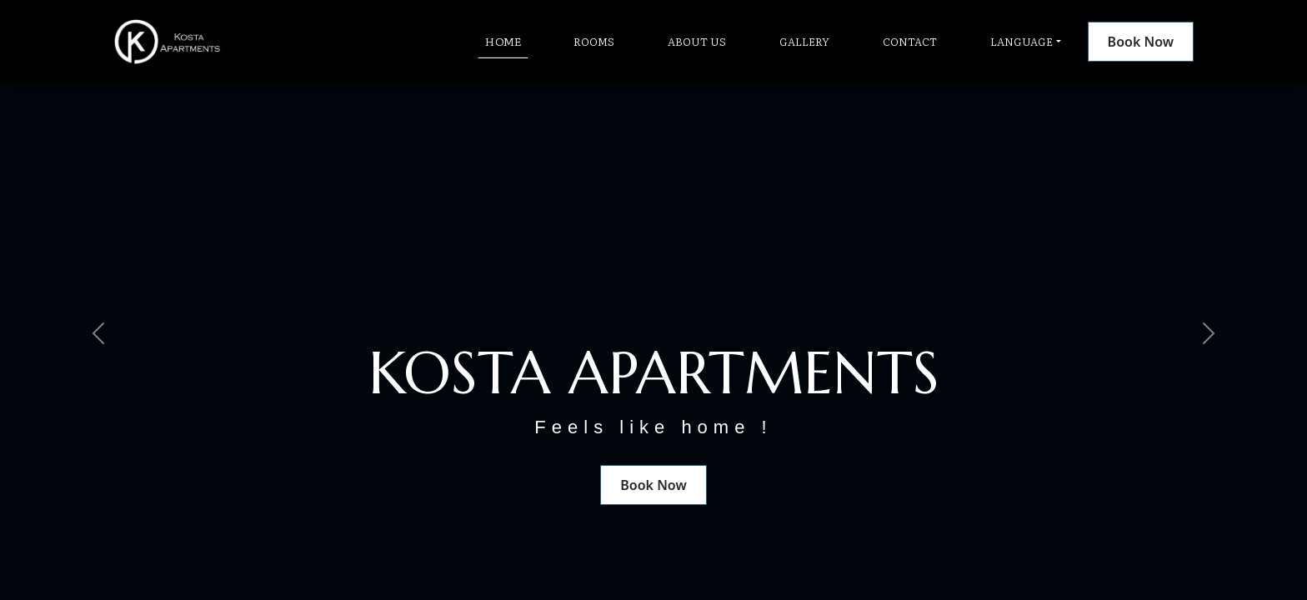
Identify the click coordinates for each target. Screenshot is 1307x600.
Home (503, 40)
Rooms (593, 41)
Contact (910, 41)
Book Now (1141, 41)
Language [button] (1021, 41)
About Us (697, 41)
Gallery (804, 41)
